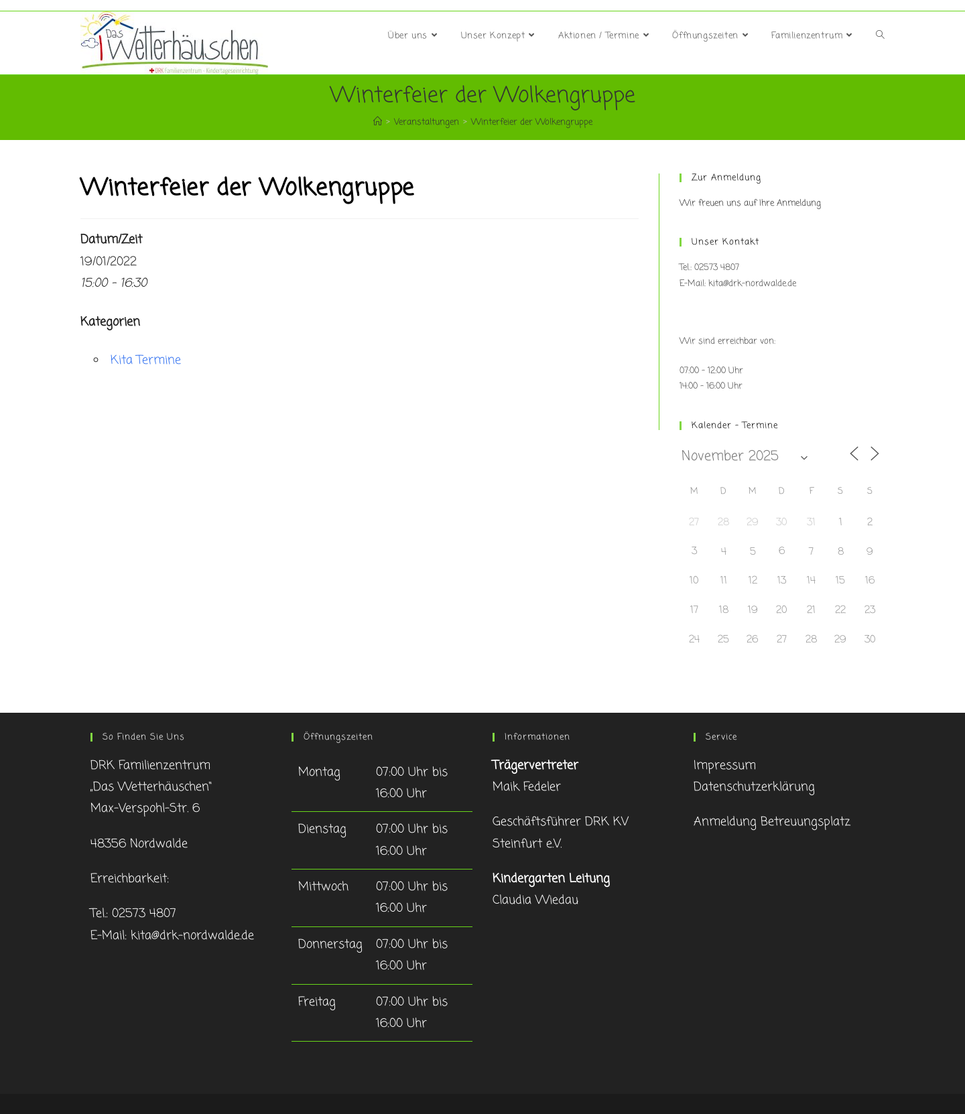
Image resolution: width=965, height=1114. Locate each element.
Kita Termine (146, 360)
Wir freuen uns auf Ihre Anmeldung (750, 203)
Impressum (725, 765)
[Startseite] (377, 122)
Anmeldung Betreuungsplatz (772, 822)
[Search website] (880, 36)
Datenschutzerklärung (754, 787)
